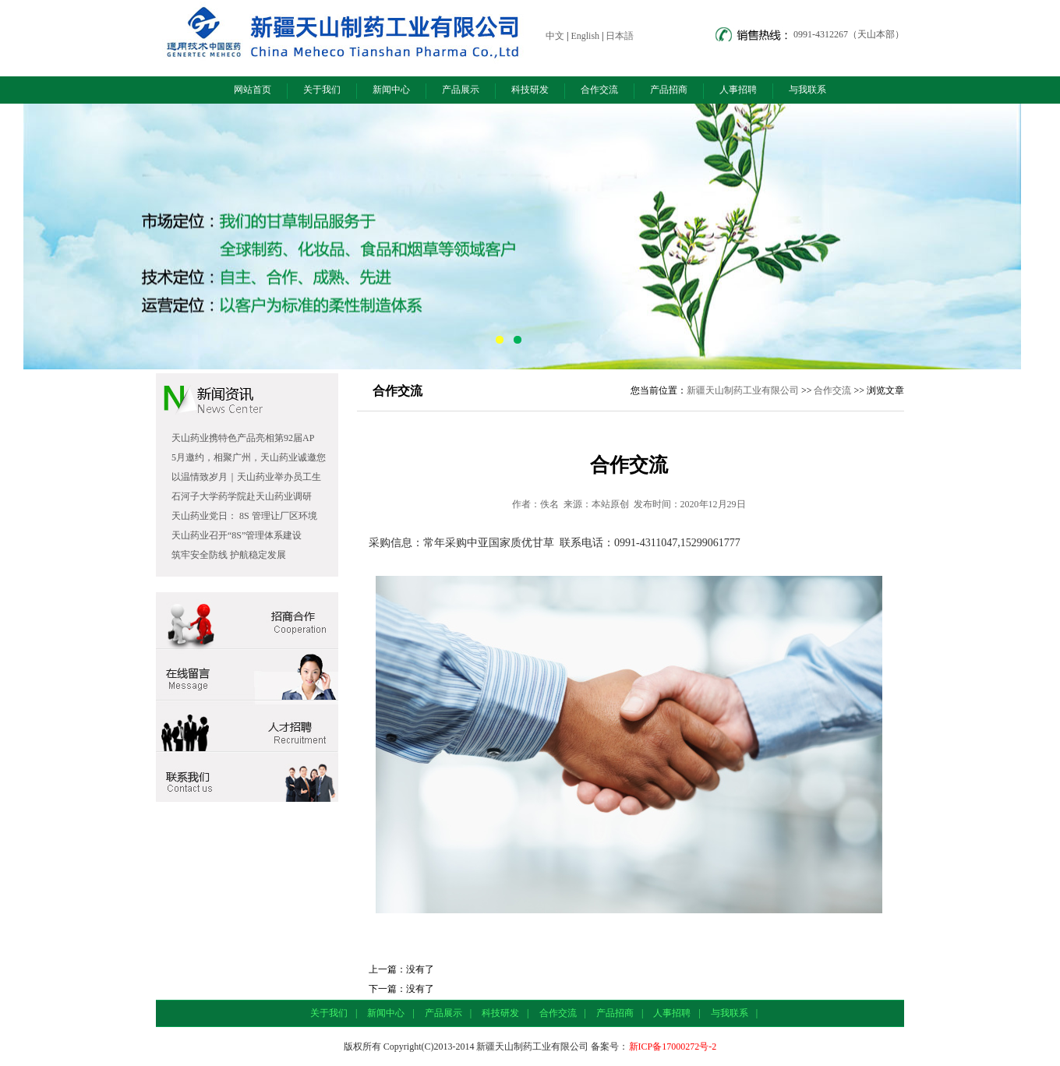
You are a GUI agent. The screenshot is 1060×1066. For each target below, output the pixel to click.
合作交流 (599, 89)
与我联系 (807, 89)
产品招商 (668, 89)
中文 (555, 35)
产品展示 (460, 89)
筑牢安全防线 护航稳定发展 (228, 554)
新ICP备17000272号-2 (673, 1046)
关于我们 (322, 89)
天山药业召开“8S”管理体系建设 (236, 535)
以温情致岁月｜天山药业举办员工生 (246, 476)
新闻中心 (391, 89)
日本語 (620, 35)
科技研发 (530, 89)
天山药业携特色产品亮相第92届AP (242, 437)
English (585, 35)
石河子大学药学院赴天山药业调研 (241, 496)
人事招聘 (738, 89)
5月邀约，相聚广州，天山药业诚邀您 (248, 457)
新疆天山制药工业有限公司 (743, 390)
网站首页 (252, 89)
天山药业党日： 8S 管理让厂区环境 (244, 515)
